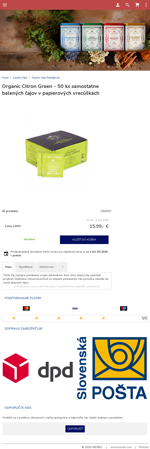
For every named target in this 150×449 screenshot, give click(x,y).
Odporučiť (75, 429)
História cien (47, 266)
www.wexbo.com (121, 447)
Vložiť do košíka (84, 239)
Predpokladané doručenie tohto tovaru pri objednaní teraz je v (59, 253)
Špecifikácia (25, 266)
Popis (8, 266)
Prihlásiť (144, 447)
